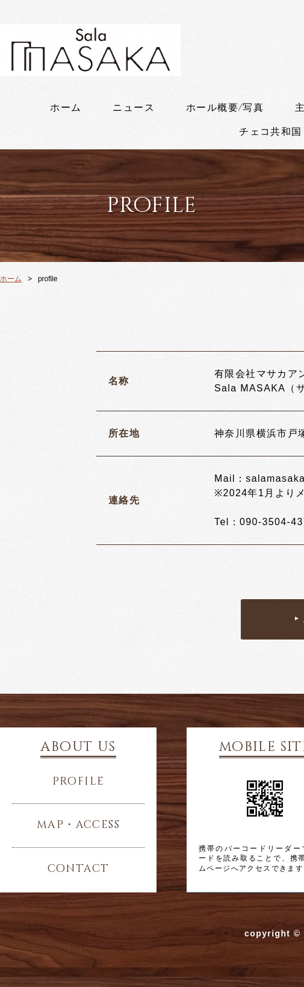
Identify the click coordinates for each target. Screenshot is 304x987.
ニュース (134, 107)
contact (79, 869)
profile (78, 781)
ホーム (65, 107)
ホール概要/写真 (225, 107)
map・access (78, 825)
